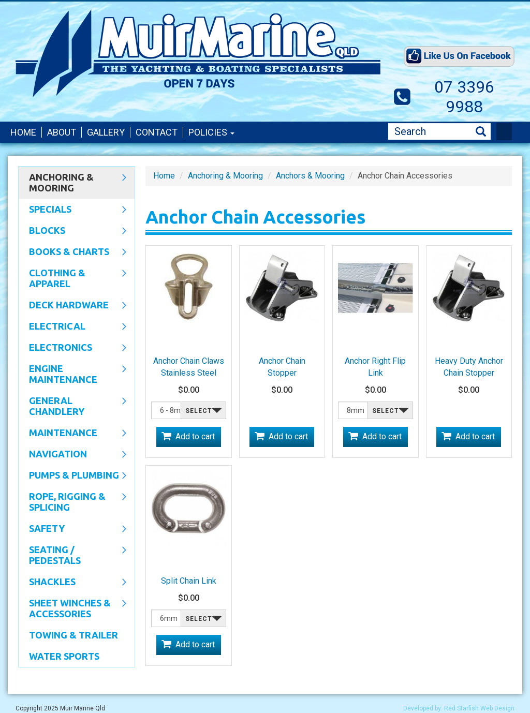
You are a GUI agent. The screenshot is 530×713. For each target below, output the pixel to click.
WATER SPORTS (64, 656)
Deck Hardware (72, 306)
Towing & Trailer (73, 635)
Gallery (106, 132)
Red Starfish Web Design (479, 708)
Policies (211, 132)
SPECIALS (72, 210)
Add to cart (195, 436)
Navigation (72, 455)
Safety (72, 529)
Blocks (72, 231)
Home (23, 132)
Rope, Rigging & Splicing (72, 501)
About (61, 132)
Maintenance (72, 433)
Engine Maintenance (72, 373)
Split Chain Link (188, 581)
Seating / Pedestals (72, 555)
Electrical (72, 327)
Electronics (72, 348)
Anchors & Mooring (310, 176)
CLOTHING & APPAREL (72, 278)
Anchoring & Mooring (72, 182)
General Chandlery (72, 406)
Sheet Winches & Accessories (72, 608)
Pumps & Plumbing (72, 476)
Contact (157, 132)
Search (481, 131)
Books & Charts (72, 252)
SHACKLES (72, 582)
